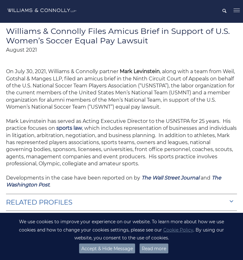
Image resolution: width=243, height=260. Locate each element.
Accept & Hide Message (107, 248)
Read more (154, 248)
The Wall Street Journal (170, 178)
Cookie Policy (178, 230)
